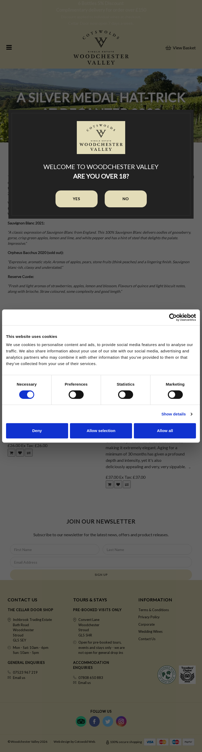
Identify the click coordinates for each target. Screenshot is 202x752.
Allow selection (101, 430)
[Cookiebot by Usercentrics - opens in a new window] (173, 317)
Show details (173, 414)
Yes (76, 199)
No (126, 199)
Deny (37, 430)
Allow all (165, 430)
